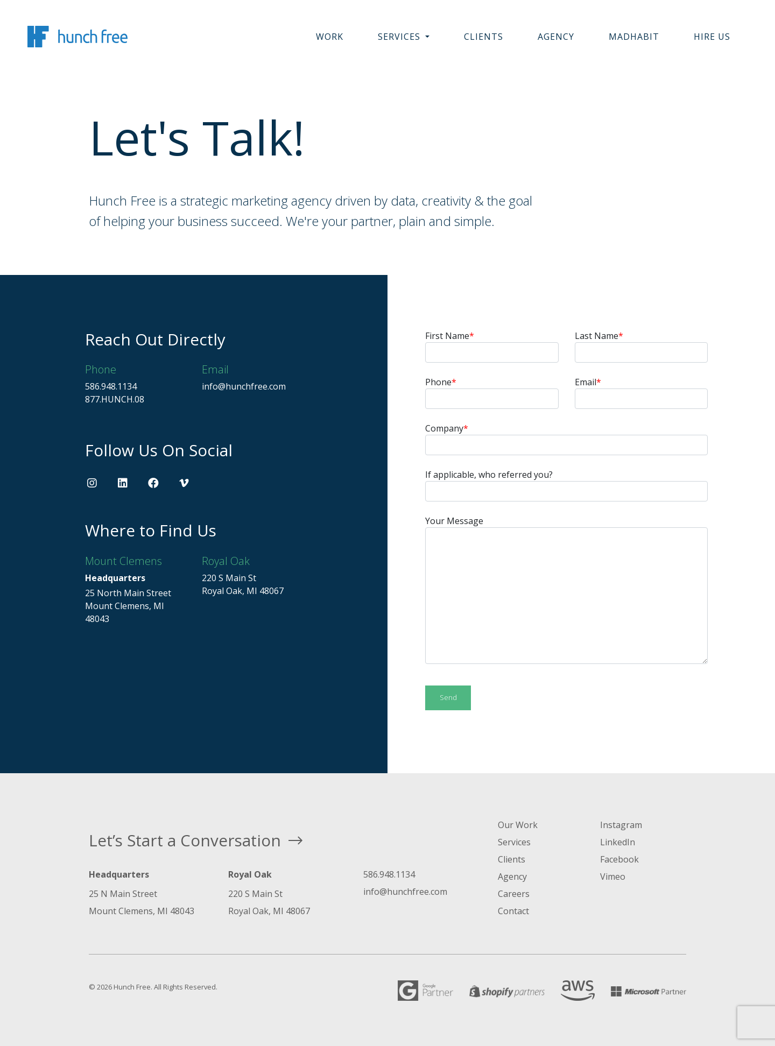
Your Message (566, 589)
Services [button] (400, 37)
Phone (492, 392)
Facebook (619, 859)
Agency (556, 37)
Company (566, 438)
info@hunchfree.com (244, 386)
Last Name (641, 346)
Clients (483, 37)
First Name (492, 346)
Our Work (518, 825)
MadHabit (634, 37)
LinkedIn (617, 842)
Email (641, 392)
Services (514, 842)
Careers (514, 894)
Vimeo (612, 876)
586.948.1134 (111, 386)
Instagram (621, 825)
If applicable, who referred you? (566, 485)
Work (329, 37)
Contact (513, 911)
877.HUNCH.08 (114, 399)
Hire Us (712, 37)
